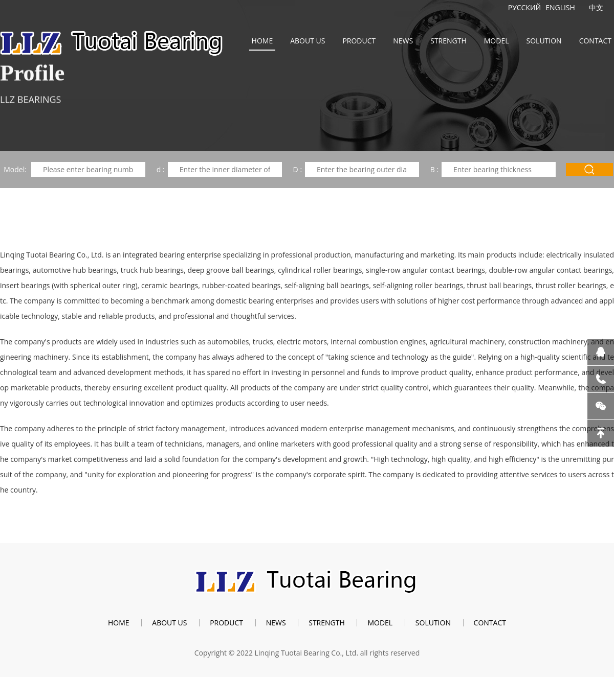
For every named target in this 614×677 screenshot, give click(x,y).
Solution (544, 40)
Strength (448, 40)
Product (359, 40)
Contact (595, 40)
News (403, 40)
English (560, 7)
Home (262, 40)
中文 (596, 7)
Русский (524, 7)
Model (496, 40)
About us (307, 40)
